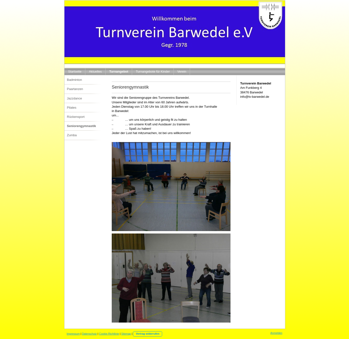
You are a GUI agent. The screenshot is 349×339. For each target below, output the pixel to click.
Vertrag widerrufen (147, 333)
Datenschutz (89, 333)
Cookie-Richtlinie (109, 333)
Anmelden (276, 332)
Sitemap (126, 333)
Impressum (73, 333)
